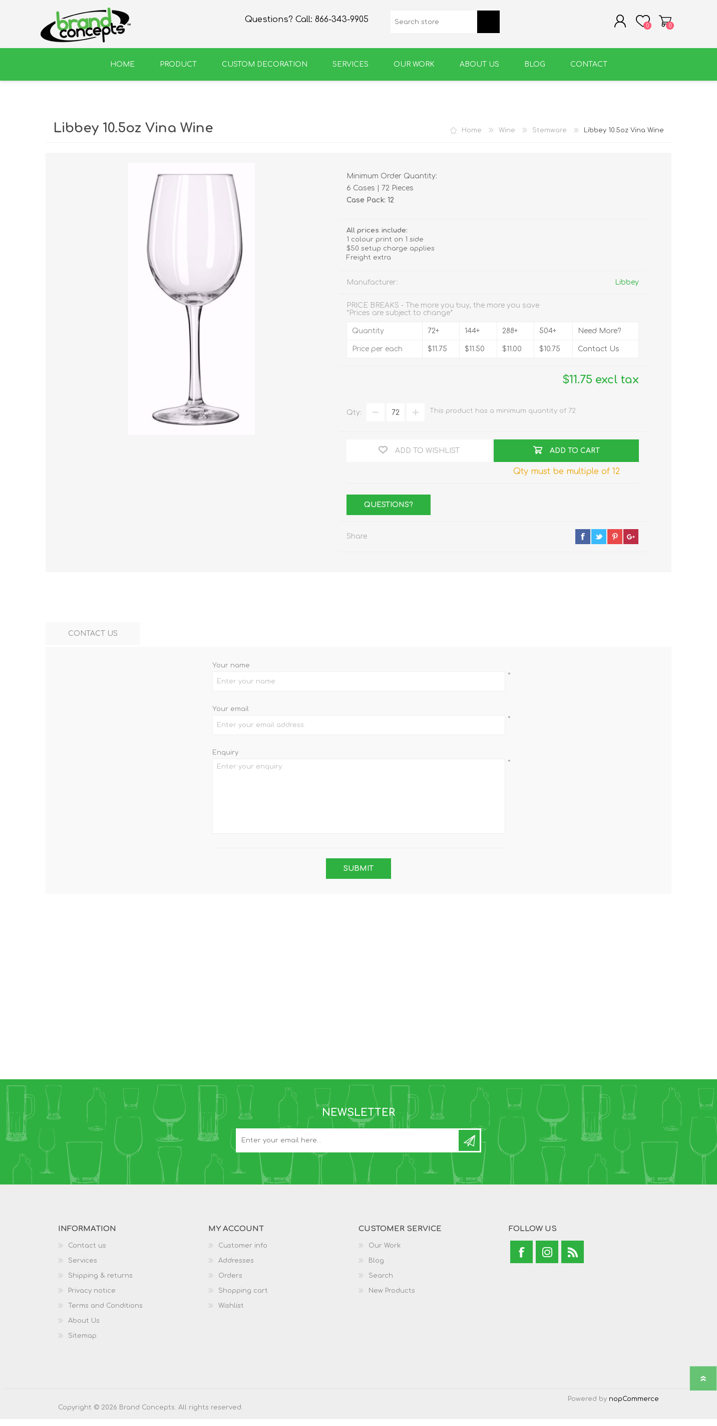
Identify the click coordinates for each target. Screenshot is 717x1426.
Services (82, 1267)
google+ (630, 543)
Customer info (242, 1252)
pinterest (614, 543)
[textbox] (434, 25)
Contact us (87, 1252)
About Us (84, 1327)
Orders (230, 1282)
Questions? (388, 512)
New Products (392, 1297)
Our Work (385, 1252)
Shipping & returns (100, 1282)
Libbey (627, 289)
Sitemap (82, 1342)
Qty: (354, 419)
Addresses (236, 1267)
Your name (231, 672)
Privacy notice (92, 1297)
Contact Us (598, 356)
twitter (598, 543)
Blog (376, 1267)
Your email (230, 716)
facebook (582, 543)
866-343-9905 (342, 23)
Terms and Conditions (105, 1312)
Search (381, 1282)
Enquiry (225, 759)
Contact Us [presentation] (93, 640)
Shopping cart (660, 25)
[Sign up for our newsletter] (348, 1147)
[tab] (93, 640)
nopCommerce (634, 1405)
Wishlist (231, 1312)
